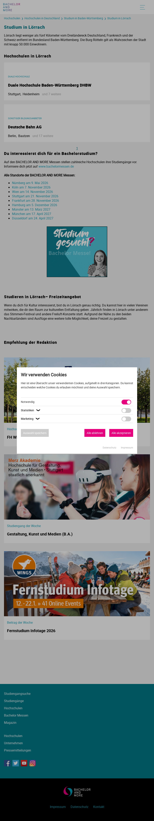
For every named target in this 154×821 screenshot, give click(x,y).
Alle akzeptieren (121, 433)
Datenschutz (110, 447)
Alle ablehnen (95, 433)
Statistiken (31, 410)
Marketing (31, 419)
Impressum (127, 447)
